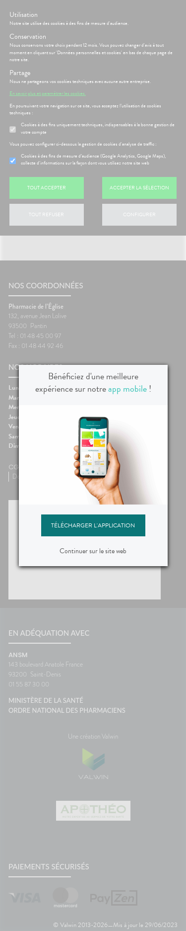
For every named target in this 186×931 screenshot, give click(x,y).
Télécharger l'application (93, 525)
